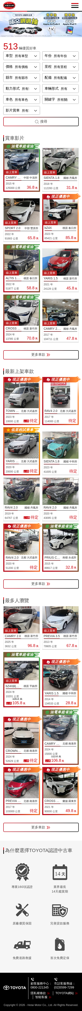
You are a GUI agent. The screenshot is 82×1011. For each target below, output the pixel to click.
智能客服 (43, 997)
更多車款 (41, 355)
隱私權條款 (40, 993)
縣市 (9, 77)
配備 (48, 77)
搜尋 (41, 122)
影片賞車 (13, 110)
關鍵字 (50, 99)
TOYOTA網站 (66, 993)
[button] (36, 33)
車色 (9, 99)
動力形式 (13, 88)
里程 (48, 66)
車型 (9, 56)
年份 (48, 56)
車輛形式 (52, 88)
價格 (9, 66)
